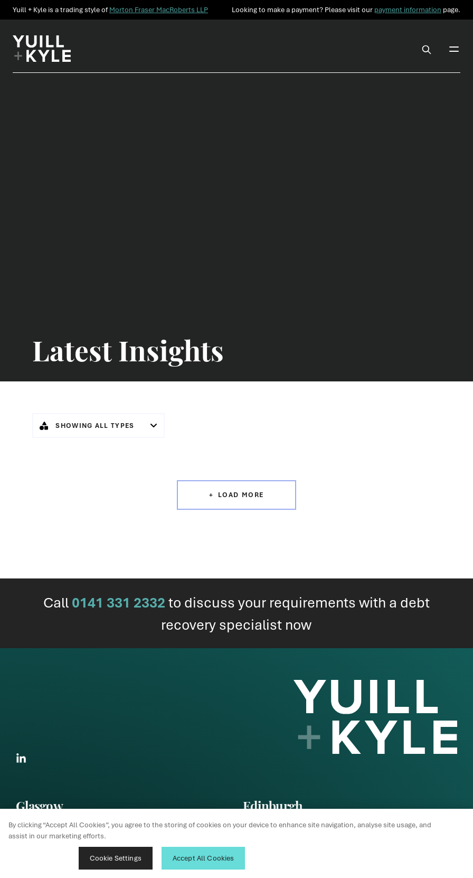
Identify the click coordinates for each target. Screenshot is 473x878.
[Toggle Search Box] (426, 48)
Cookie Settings (115, 858)
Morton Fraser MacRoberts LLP (158, 9)
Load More (241, 494)
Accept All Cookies (203, 858)
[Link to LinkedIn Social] (21, 758)
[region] (236, 843)
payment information (407, 9)
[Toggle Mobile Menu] (454, 48)
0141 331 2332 (118, 602)
